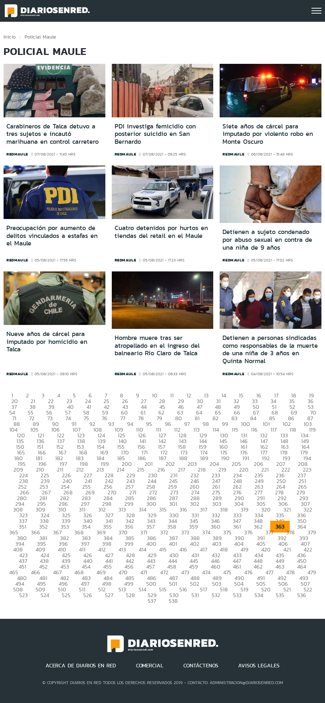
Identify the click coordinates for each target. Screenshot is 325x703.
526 (87, 595)
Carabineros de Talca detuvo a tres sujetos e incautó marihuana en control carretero (52, 134)
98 (206, 424)
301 (173, 504)
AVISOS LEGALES (258, 665)
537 (152, 601)
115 (235, 429)
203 (192, 464)
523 (23, 595)
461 (237, 566)
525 (66, 595)
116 (254, 429)
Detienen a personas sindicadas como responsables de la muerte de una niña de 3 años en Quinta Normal (270, 349)
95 (149, 424)
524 (45, 595)
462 (258, 566)
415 (163, 549)
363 (280, 527)
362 (258, 526)
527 (109, 595)
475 (227, 572)
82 (216, 418)
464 (301, 566)
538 (173, 601)
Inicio (10, 36)
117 (274, 429)
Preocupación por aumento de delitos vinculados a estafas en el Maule (52, 235)
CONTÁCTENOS (200, 665)
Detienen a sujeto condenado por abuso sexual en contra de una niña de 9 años (267, 239)
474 (206, 572)
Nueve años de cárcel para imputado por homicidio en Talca (46, 341)
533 (237, 595)
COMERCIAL (149, 665)
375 (227, 532)
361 (237, 526)
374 (206, 532)
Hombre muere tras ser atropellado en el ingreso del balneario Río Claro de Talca (157, 345)
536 (301, 595)
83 (234, 418)
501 (173, 583)
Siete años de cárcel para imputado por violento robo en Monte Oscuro (267, 134)
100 (245, 424)
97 (187, 424)
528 (130, 595)
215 (141, 469)
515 (163, 589)
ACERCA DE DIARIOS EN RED (81, 665)
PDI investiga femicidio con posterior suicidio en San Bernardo (155, 134)
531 (195, 595)
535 (280, 595)
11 (172, 395)
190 (225, 458)
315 (163, 509)
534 (259, 595)
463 (280, 566)
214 (120, 469)
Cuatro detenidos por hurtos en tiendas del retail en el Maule (161, 231)
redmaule (17, 154)
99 (225, 424)
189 (204, 458)
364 (301, 526)
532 (216, 595)
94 (130, 424)
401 (173, 543)
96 (168, 424)
